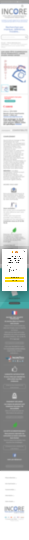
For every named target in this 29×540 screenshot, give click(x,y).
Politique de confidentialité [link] (14, 287)
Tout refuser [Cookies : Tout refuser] (14, 280)
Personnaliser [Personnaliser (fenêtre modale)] (14, 284)
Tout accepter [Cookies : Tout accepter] (14, 277)
